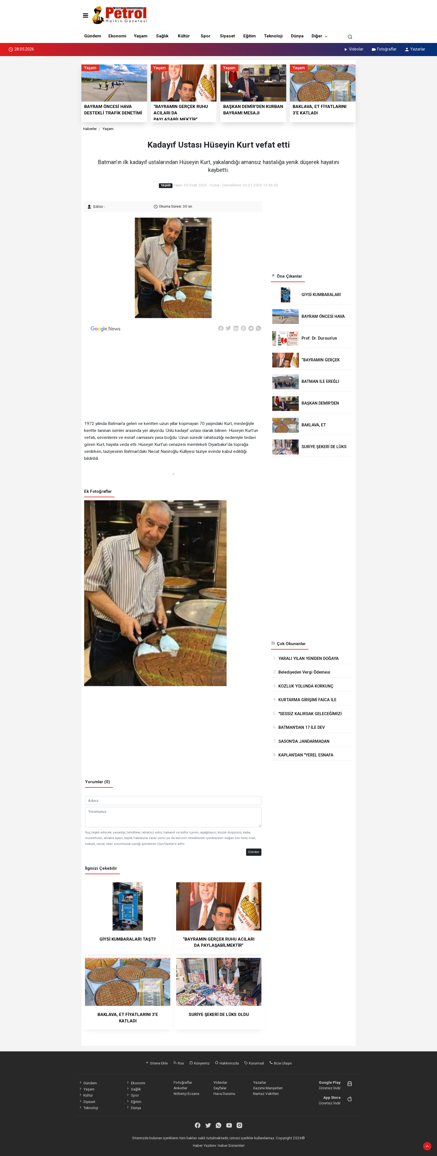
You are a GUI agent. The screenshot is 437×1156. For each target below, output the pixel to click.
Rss (178, 1063)
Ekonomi (117, 36)
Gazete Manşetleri (268, 1088)
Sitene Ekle (156, 1063)
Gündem (92, 36)
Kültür (184, 36)
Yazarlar (414, 49)
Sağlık (162, 36)
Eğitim (249, 36)
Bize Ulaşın (280, 1063)
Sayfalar (220, 1088)
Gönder (253, 852)
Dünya (297, 36)
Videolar (353, 49)
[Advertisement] (56, 142)
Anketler (180, 1088)
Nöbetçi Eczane (186, 1093)
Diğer (317, 36)
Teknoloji (273, 36)
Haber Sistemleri (231, 1145)
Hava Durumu (224, 1093)
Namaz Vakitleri (266, 1093)
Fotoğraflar (384, 49)
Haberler (90, 128)
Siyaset (227, 36)
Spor (205, 36)
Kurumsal (254, 1063)
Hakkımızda (227, 1063)
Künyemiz (199, 1063)
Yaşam (140, 36)
